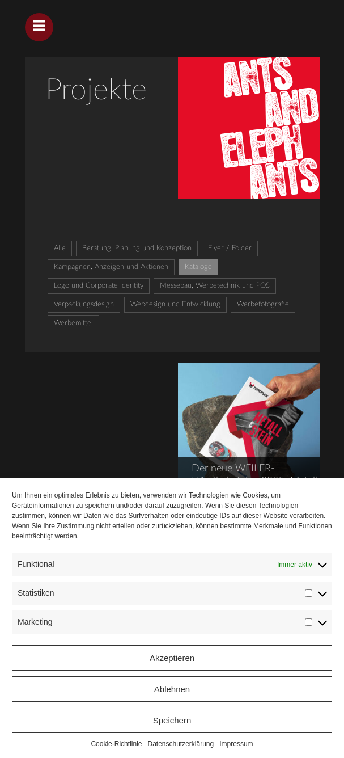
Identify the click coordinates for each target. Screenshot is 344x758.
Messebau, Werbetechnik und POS (215, 285)
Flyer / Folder (230, 248)
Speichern (172, 720)
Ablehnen (172, 689)
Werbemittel (73, 323)
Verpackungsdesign (84, 304)
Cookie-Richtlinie (116, 744)
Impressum (236, 744)
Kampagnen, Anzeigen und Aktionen (111, 267)
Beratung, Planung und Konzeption (137, 248)
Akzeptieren (172, 658)
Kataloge (198, 267)
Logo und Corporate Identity (98, 285)
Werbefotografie (263, 304)
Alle (60, 248)
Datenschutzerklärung (180, 744)
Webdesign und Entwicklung (175, 304)
